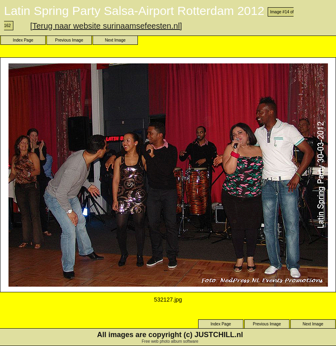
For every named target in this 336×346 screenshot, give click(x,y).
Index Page (23, 40)
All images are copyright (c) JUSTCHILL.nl (170, 335)
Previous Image (69, 40)
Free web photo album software (170, 341)
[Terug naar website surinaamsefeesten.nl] (106, 25)
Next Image (115, 40)
